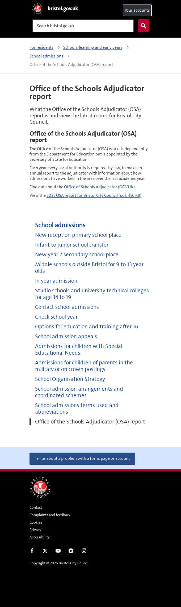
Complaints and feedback (50, 514)
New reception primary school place (78, 235)
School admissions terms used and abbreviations (77, 408)
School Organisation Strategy (70, 379)
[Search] (83, 25)
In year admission (56, 281)
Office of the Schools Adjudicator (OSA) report (90, 421)
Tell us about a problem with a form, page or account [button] (82, 458)
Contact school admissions (67, 307)
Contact (36, 507)
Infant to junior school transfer (71, 245)
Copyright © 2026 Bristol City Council (60, 563)
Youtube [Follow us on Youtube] (58, 552)
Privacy (35, 529)
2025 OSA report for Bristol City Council (94, 195)
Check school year (56, 317)
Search (142, 26)
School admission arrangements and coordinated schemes (79, 392)
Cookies (36, 522)
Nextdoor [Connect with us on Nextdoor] (71, 552)
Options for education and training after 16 (86, 326)
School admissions (60, 225)
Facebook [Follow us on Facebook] (32, 552)
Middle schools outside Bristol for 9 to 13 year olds (89, 267)
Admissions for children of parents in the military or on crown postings (84, 366)
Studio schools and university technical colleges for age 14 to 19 (92, 294)
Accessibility (40, 537)
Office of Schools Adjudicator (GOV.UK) (99, 187)
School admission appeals (66, 336)
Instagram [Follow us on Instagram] (84, 552)
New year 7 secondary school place (77, 254)
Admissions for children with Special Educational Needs (78, 349)
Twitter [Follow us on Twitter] (45, 552)
